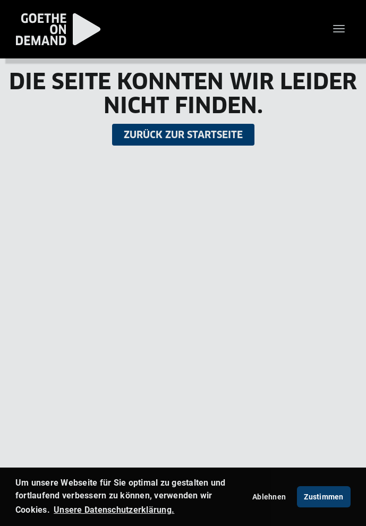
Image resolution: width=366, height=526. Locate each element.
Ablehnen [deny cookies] (269, 496)
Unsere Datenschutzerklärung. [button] (114, 509)
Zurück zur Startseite (183, 135)
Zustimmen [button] (323, 496)
